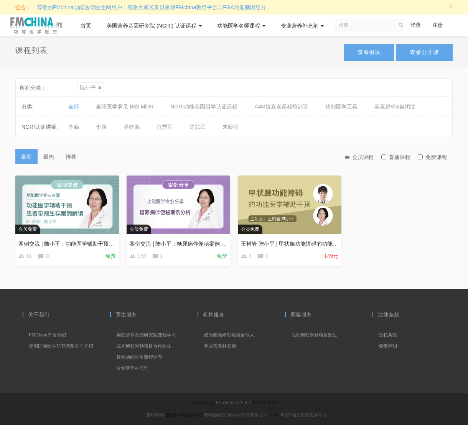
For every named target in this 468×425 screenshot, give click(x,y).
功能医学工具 (341, 106)
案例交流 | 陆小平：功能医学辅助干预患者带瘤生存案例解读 (90, 244)
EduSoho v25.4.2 (233, 402)
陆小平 (91, 87)
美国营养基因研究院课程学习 (146, 335)
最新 (26, 157)
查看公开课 (424, 52)
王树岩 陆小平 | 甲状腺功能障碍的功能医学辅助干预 (303, 244)
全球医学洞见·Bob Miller (124, 106)
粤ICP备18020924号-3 (303, 415)
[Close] (450, 6)
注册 (437, 25)
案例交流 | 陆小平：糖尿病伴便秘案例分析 (180, 244)
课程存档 (155, 415)
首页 (86, 26)
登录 (415, 25)
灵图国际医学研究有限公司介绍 (61, 346)
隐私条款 (388, 335)
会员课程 (359, 156)
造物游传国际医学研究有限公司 (236, 415)
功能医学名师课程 (241, 26)
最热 (48, 157)
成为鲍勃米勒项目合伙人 (229, 335)
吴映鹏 (132, 127)
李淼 (73, 127)
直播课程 (395, 157)
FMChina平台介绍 (47, 335)
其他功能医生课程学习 (139, 357)
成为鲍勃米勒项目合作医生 (143, 346)
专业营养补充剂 (302, 26)
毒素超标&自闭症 (394, 106)
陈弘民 (198, 127)
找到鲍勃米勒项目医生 (314, 335)
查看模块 (369, 52)
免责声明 (388, 346)
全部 (73, 106)
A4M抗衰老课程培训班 (281, 106)
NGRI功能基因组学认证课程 (203, 106)
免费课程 (432, 157)
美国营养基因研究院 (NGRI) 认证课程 (154, 26)
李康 (101, 127)
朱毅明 (230, 127)
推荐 (71, 157)
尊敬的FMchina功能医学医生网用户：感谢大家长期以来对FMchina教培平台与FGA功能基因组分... (154, 7)
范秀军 (165, 127)
